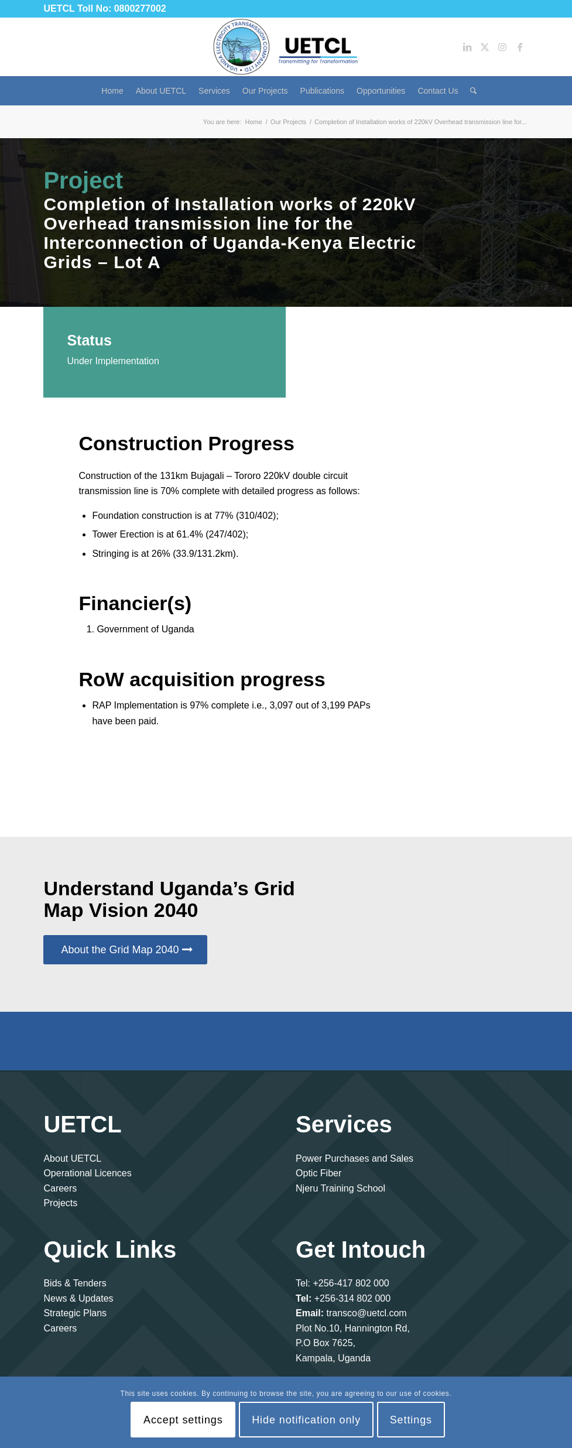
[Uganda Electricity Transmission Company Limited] (285, 47)
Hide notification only (306, 1420)
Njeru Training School (340, 1188)
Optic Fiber (318, 1173)
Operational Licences (87, 1173)
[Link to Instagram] (502, 47)
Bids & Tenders (74, 1283)
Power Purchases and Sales (354, 1158)
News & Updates (78, 1298)
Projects (60, 1203)
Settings (411, 1420)
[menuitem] (112, 90)
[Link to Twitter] (485, 47)
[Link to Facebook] (520, 47)
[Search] (470, 90)
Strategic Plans (75, 1313)
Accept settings (183, 1420)
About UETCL (72, 1158)
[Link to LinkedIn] (467, 47)
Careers (60, 1188)
